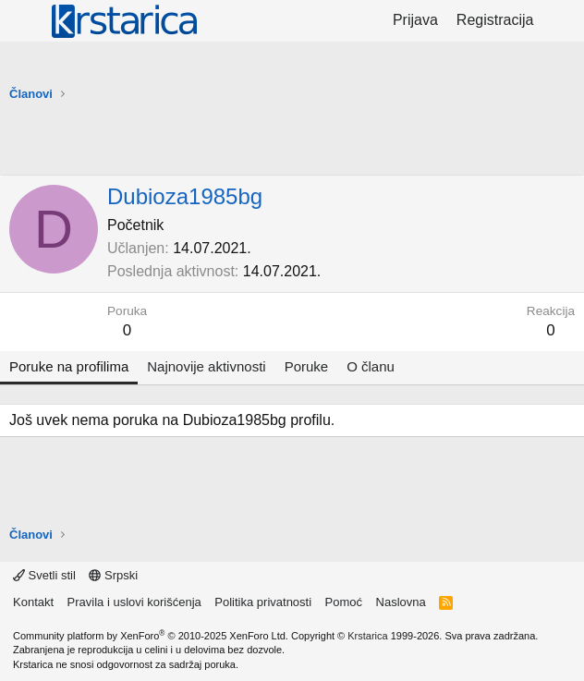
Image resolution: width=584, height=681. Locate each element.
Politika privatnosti (262, 602)
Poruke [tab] (307, 366)
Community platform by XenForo (150, 635)
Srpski (113, 575)
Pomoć (343, 602)
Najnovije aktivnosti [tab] (206, 366)
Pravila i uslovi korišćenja (134, 602)
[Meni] (25, 21)
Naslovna (401, 602)
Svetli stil (44, 575)
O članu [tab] (371, 366)
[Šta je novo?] (561, 20)
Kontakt (33, 602)
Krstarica (367, 635)
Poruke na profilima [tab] (68, 366)
